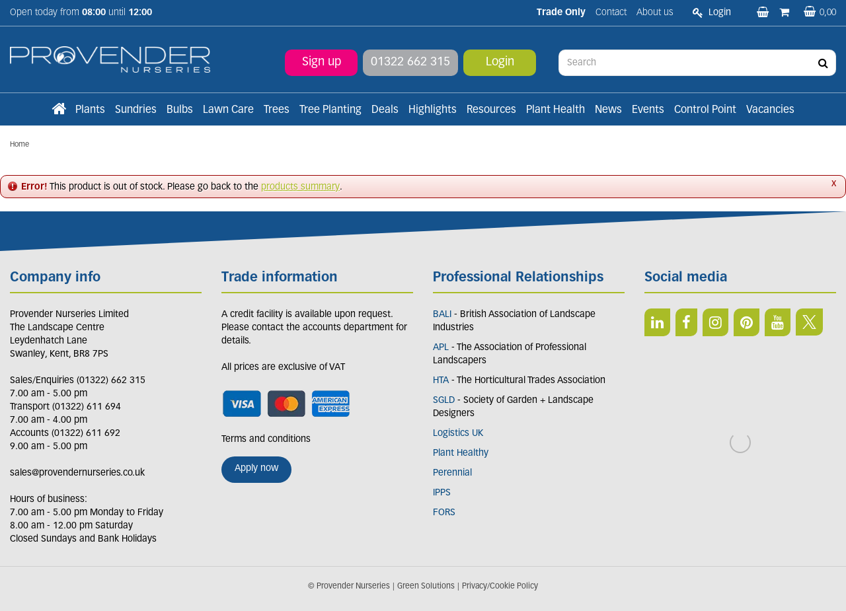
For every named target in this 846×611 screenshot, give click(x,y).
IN (715, 322)
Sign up (321, 62)
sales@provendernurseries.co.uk (77, 473)
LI (657, 322)
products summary (300, 187)
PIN (746, 322)
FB (686, 322)
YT (777, 322)
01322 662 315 (410, 62)
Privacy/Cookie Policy (500, 587)
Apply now (256, 469)
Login (500, 62)
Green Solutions (426, 587)
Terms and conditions (266, 440)
